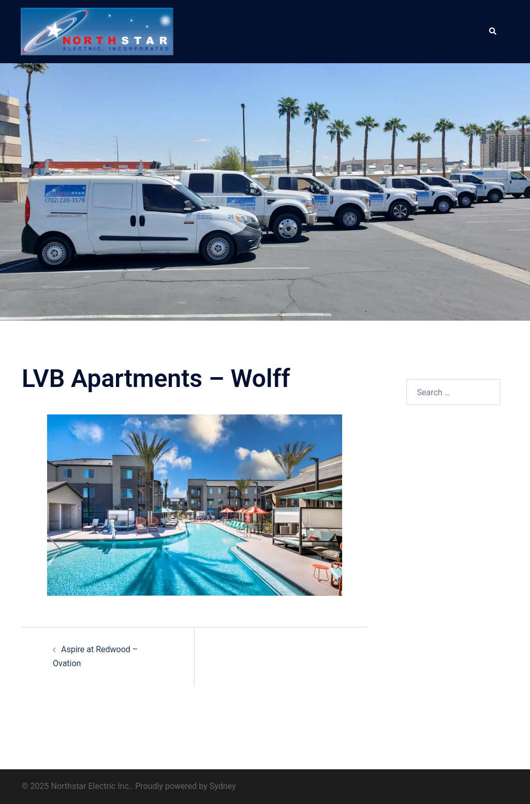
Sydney (223, 786)
